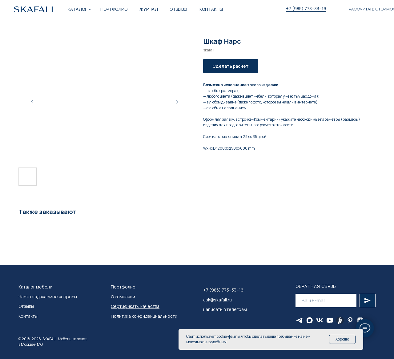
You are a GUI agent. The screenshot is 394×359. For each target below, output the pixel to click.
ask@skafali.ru (217, 300)
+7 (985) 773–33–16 (306, 8)
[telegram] (299, 320)
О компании (123, 297)
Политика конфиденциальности (144, 316)
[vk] (320, 320)
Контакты (28, 316)
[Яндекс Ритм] (340, 320)
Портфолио (123, 287)
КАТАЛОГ (77, 9)
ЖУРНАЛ (148, 9)
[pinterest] (350, 320)
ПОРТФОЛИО (113, 9)
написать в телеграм (225, 309)
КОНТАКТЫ (211, 9)
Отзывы (26, 306)
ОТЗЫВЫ (178, 9)
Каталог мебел (34, 287)
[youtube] (330, 320)
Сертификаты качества (135, 306)
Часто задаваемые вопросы (47, 297)
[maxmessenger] (309, 320)
